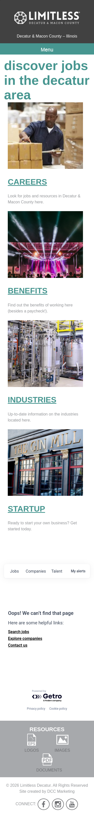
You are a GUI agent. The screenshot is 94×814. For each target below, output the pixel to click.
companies (36, 571)
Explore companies (25, 638)
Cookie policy (58, 708)
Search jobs (18, 631)
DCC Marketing (60, 791)
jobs (14, 571)
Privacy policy (36, 708)
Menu (47, 49)
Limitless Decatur (35, 785)
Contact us (17, 645)
